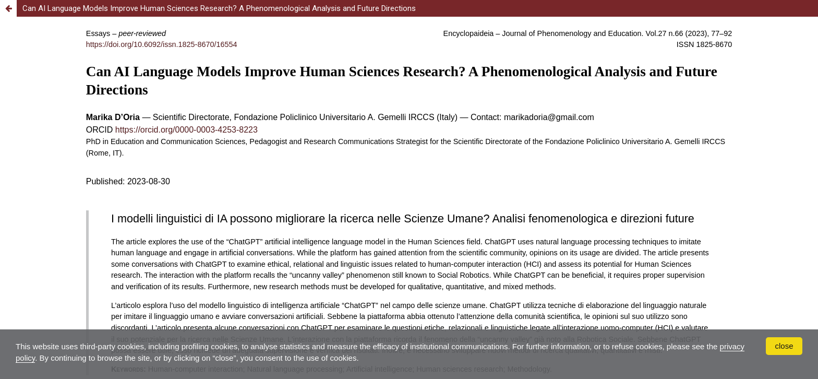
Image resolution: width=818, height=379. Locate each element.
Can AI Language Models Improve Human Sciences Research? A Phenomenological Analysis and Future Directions (219, 8)
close (784, 345)
